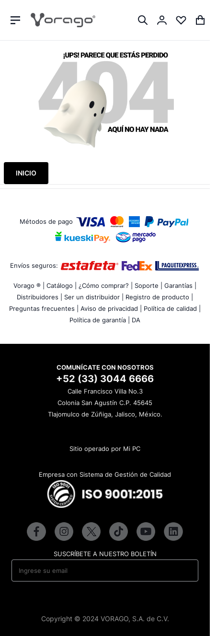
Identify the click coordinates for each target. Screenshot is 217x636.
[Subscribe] (184, 570)
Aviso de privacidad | (111, 308)
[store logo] (63, 20)
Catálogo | (61, 285)
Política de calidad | (172, 308)
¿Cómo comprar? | (106, 285)
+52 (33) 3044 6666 (105, 378)
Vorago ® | (29, 285)
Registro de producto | (159, 297)
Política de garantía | (99, 320)
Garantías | (180, 285)
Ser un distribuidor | (94, 297)
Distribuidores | (39, 297)
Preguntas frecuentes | (44, 308)
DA (136, 320)
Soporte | (148, 285)
